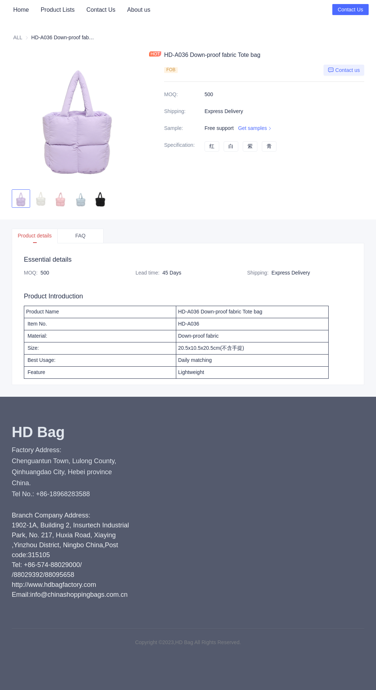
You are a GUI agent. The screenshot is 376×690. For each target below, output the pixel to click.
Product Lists (58, 10)
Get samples (255, 128)
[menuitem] (21, 9)
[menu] (85, 9)
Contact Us (100, 10)
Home (21, 10)
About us (138, 10)
